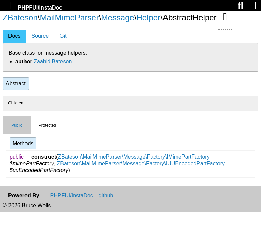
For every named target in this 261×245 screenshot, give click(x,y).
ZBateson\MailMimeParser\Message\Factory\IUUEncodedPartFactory (141, 163)
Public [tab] (16, 125)
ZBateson (20, 17)
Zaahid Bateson (53, 61)
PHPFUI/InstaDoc (40, 8)
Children (15, 103)
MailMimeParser (69, 17)
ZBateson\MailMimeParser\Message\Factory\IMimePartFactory (133, 157)
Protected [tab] (47, 125)
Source (40, 36)
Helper (149, 17)
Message (117, 17)
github (106, 195)
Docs (14, 36)
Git (62, 36)
